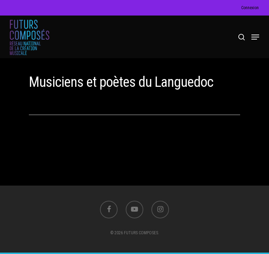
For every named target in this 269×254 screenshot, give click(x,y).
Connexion (250, 7)
